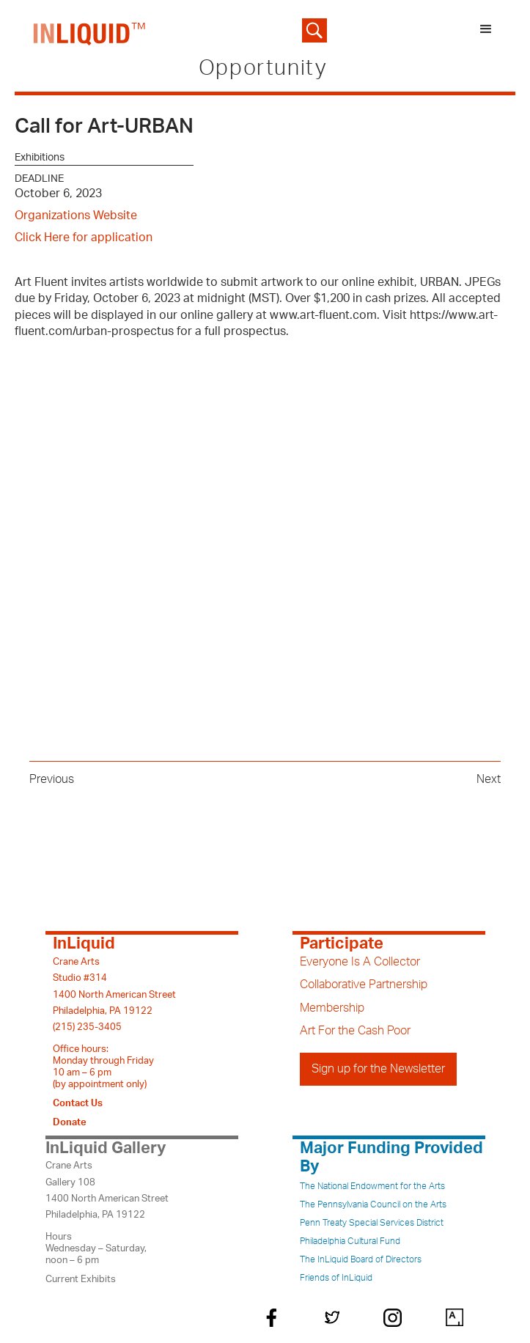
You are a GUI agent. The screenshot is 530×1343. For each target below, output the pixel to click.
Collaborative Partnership (363, 984)
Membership (332, 1008)
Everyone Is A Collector (360, 962)
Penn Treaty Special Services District (371, 1222)
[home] (86, 30)
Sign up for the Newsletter (378, 1069)
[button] (486, 30)
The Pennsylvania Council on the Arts (373, 1204)
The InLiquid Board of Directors (361, 1259)
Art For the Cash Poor (355, 1031)
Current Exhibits (80, 1279)
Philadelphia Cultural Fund (350, 1241)
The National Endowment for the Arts (372, 1186)
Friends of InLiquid (336, 1277)
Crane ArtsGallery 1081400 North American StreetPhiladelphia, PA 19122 (107, 1190)
